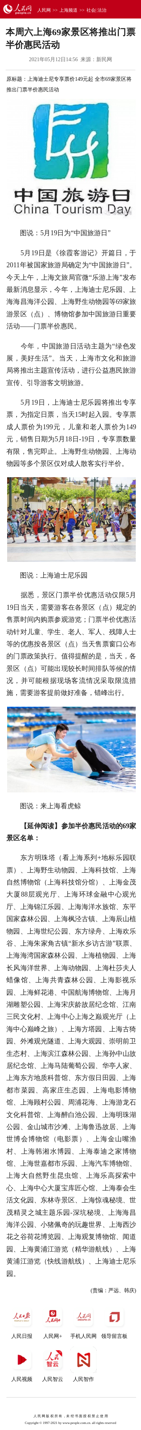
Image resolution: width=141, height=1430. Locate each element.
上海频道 (68, 10)
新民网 (104, 59)
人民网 (44, 10)
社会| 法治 (96, 10)
